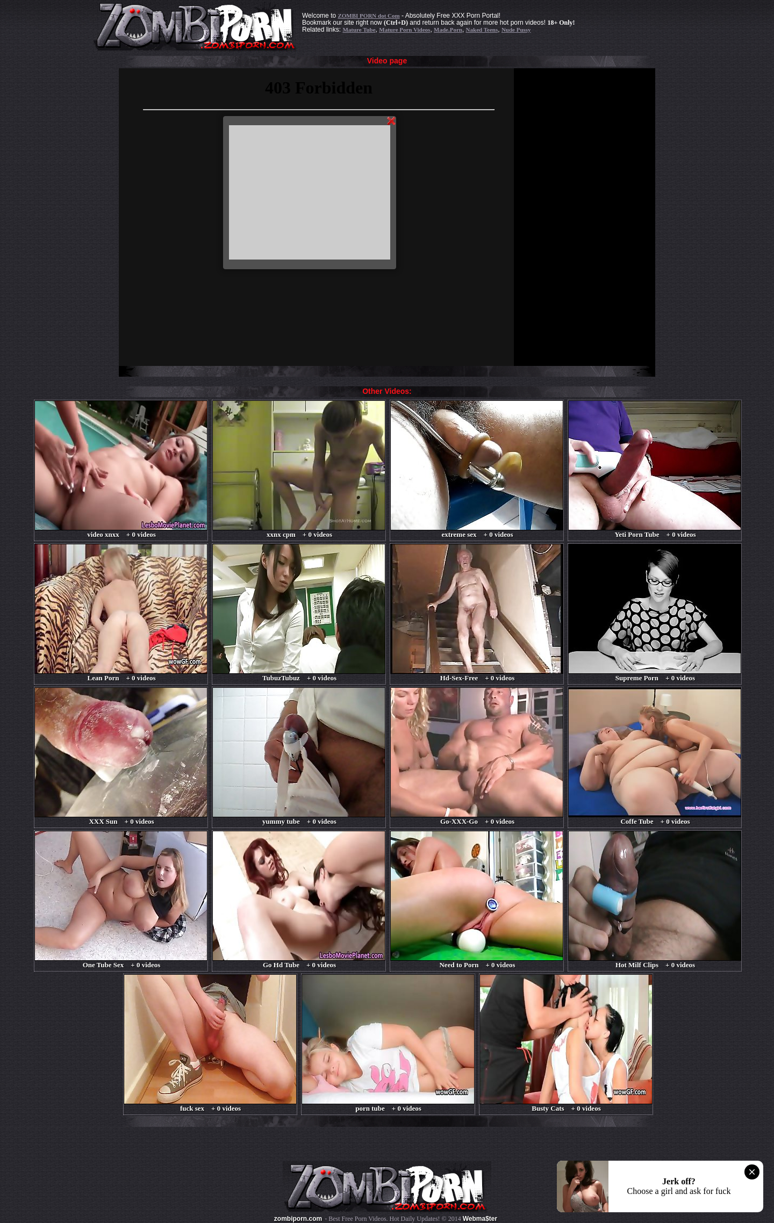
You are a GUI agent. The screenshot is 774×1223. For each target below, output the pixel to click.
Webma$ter (480, 1218)
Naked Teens (482, 29)
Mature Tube (358, 29)
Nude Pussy (516, 29)
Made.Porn (448, 29)
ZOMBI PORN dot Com (368, 15)
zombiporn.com (298, 1218)
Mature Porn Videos (404, 29)
